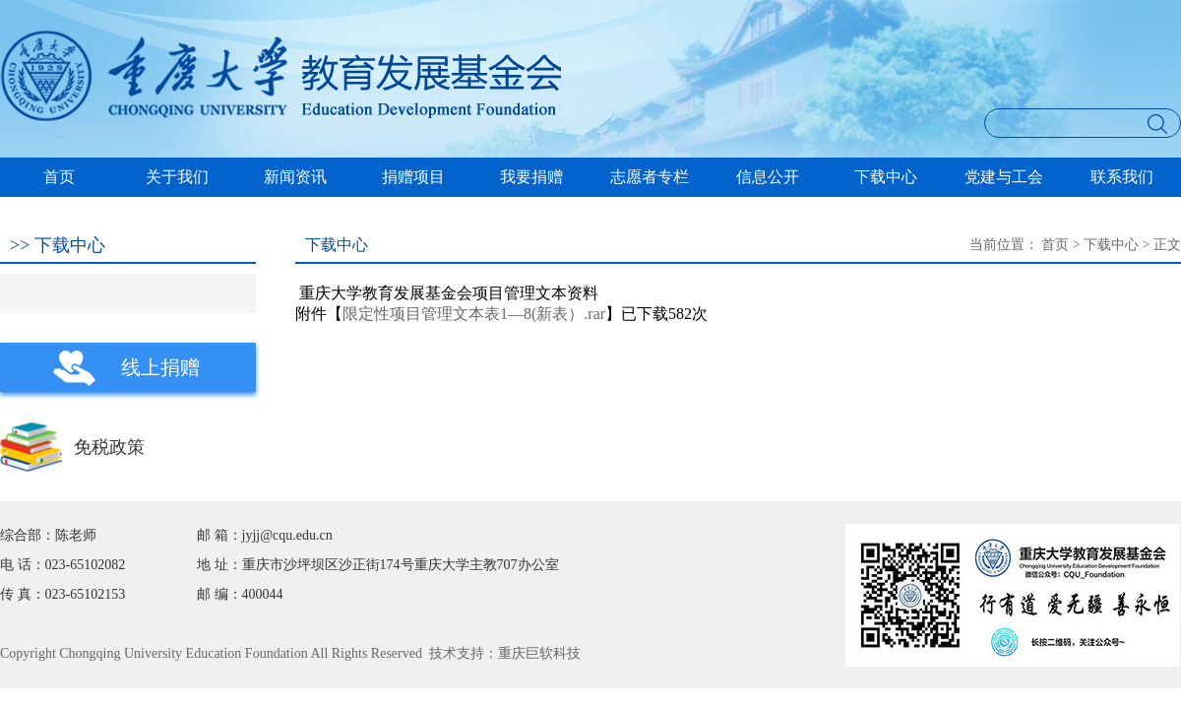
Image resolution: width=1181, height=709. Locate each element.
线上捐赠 (160, 367)
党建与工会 (1003, 176)
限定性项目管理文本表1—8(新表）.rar (473, 313)
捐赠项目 (413, 176)
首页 (59, 176)
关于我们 (177, 176)
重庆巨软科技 (539, 653)
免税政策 (109, 447)
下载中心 (885, 176)
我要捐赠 (531, 176)
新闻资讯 (295, 176)
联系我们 (1121, 176)
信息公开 (767, 176)
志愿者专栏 (649, 176)
